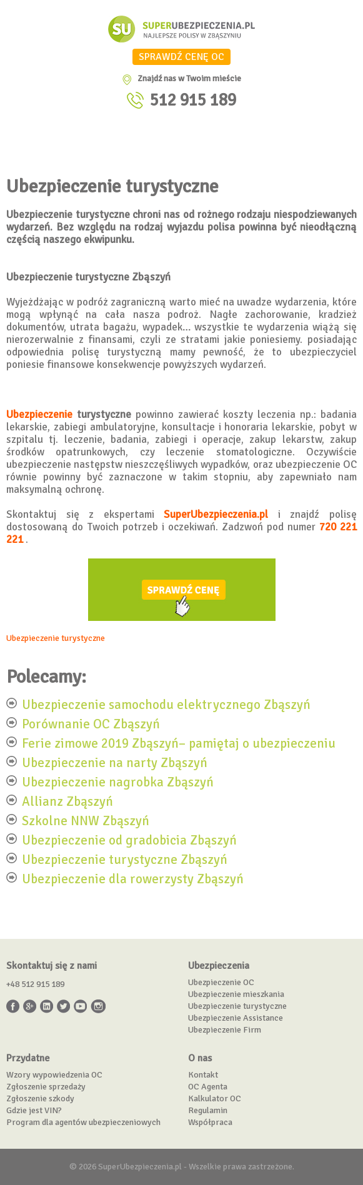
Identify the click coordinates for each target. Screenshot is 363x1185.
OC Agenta (207, 1086)
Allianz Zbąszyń (67, 800)
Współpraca (210, 1122)
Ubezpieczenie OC (221, 982)
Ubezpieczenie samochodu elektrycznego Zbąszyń (166, 704)
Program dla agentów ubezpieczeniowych (83, 1122)
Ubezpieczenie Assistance (235, 1018)
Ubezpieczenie (39, 414)
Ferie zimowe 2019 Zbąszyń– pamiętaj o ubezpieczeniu (179, 742)
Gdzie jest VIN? (34, 1110)
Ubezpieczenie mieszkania (236, 994)
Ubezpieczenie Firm (224, 1029)
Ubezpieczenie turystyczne (55, 638)
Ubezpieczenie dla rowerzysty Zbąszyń (133, 878)
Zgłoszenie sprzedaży (46, 1086)
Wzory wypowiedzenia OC (54, 1074)
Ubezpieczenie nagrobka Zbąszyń (118, 781)
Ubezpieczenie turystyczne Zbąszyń (124, 858)
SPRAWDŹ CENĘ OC (181, 57)
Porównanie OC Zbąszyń (91, 723)
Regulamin (207, 1110)
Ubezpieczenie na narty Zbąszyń (114, 762)
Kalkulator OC (214, 1098)
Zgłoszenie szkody (40, 1098)
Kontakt (203, 1074)
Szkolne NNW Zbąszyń (85, 820)
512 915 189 (193, 100)
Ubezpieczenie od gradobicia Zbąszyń (129, 839)
